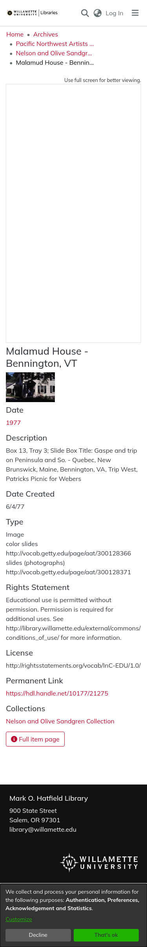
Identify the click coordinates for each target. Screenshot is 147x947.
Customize (18, 919)
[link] (60, 721)
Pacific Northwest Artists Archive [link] (55, 43)
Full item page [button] (35, 739)
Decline (38, 934)
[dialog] (73, 915)
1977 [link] (13, 422)
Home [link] (15, 34)
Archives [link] (45, 34)
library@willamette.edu (42, 829)
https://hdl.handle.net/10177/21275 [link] (57, 693)
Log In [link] (115, 13)
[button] (85, 13)
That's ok (106, 934)
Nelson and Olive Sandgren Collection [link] (55, 53)
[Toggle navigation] (135, 12)
